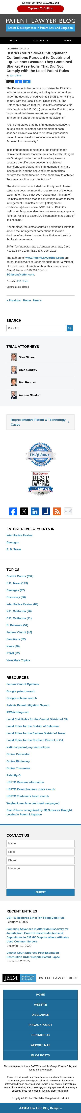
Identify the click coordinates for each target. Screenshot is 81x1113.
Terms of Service (37, 1069)
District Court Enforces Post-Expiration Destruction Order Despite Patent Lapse (33, 955)
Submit (40, 892)
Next (37, 300)
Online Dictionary (18, 761)
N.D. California (19, 611)
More (67, 40)
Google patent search (20, 691)
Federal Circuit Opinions (22, 684)
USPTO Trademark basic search (27, 796)
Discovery (16, 597)
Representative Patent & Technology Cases (38, 422)
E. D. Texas (13, 549)
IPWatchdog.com (17, 712)
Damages (12, 542)
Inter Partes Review (19, 535)
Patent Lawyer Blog (40, 25)
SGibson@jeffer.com (20, 274)
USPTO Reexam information (25, 782)
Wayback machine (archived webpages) (32, 803)
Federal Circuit (19, 632)
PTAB (13, 653)
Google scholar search (21, 698)
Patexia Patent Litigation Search (27, 705)
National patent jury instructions (28, 747)
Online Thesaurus (18, 768)
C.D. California (19, 618)
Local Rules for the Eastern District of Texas (35, 733)
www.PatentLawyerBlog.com (44, 257)
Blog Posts (40, 1055)
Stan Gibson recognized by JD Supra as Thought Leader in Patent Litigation (39, 812)
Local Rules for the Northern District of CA (34, 740)
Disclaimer (40, 1014)
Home (13, 40)
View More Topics (18, 660)
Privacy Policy (40, 1024)
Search (70, 328)
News (13, 646)
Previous (13, 300)
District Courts (19, 576)
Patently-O (13, 775)
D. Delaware (17, 625)
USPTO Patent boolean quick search (30, 789)
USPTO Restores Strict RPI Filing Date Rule (35, 917)
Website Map (41, 1045)
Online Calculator (18, 754)
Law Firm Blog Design (39, 1108)
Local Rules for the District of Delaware (32, 726)
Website (40, 1004)
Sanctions (16, 639)
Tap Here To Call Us (40, 8)
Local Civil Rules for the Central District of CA (37, 719)
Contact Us (40, 40)
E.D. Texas (22, 281)
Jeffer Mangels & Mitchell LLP (54, 1098)
